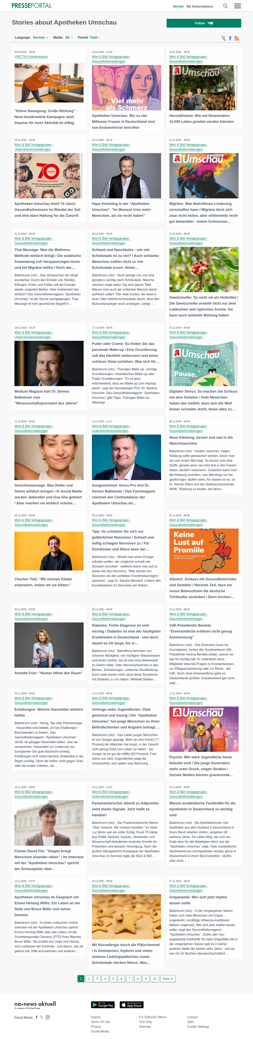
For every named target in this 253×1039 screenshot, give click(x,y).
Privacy (96, 1024)
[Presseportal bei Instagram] (46, 1015)
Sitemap (145, 1024)
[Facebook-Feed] (230, 39)
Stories (178, 6)
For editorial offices (153, 1015)
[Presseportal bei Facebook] (35, 1015)
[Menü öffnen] (237, 6)
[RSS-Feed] (236, 39)
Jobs (190, 1020)
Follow (204, 23)
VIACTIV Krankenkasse (31, 57)
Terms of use (100, 1020)
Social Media (100, 1029)
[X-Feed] (223, 39)
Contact (192, 1015)
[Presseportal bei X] (40, 1015)
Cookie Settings (198, 1024)
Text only (145, 1020)
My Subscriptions (200, 6)
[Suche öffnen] (225, 6)
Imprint (96, 1015)
